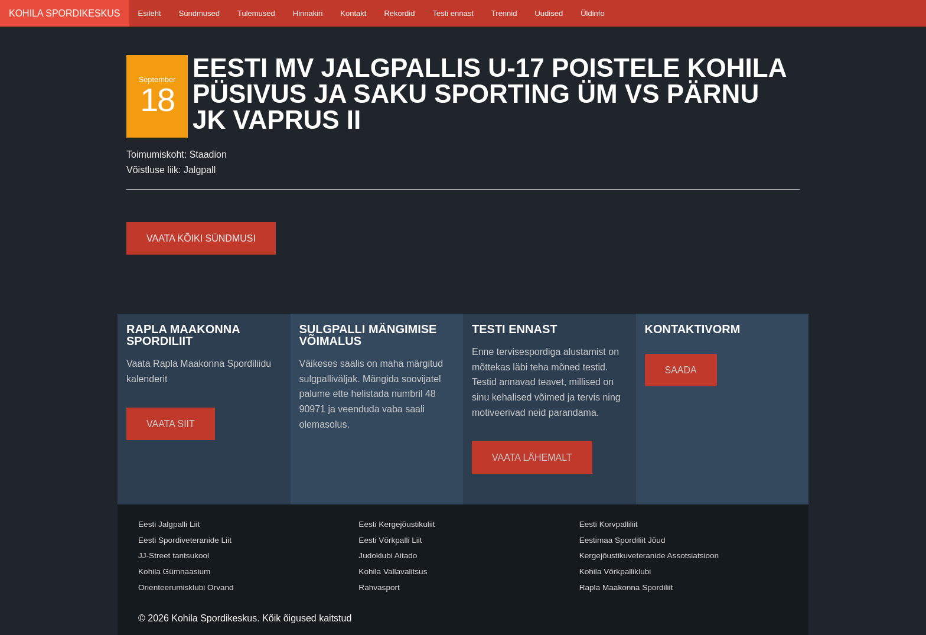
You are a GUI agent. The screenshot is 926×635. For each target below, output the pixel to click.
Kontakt (353, 13)
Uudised (548, 13)
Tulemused (256, 13)
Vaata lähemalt (532, 457)
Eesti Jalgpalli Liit (169, 524)
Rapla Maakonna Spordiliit (626, 587)
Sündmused (199, 13)
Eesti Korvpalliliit (608, 524)
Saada (681, 370)
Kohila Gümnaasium (174, 571)
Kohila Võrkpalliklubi (615, 571)
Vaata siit (170, 424)
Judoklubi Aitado (387, 555)
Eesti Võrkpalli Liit (390, 540)
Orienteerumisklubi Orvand (186, 587)
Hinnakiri (308, 13)
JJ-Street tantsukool (173, 555)
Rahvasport (379, 587)
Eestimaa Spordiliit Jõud (622, 540)
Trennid (504, 13)
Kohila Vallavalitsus (392, 571)
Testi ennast (452, 13)
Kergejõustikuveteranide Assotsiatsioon (649, 555)
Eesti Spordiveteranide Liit (184, 540)
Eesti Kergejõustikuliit (396, 524)
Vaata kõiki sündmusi (201, 238)
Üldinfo (592, 13)
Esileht (149, 13)
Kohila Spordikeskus (64, 13)
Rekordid (399, 13)
